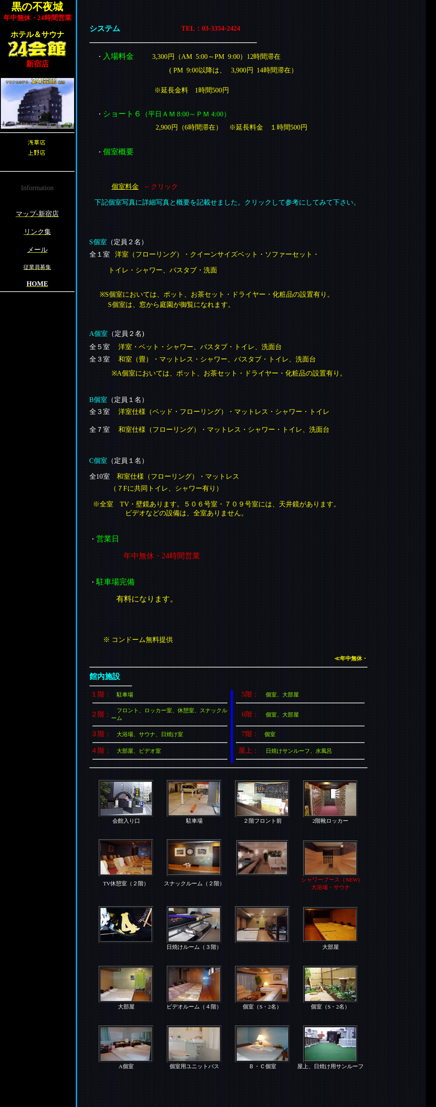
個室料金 (125, 186)
